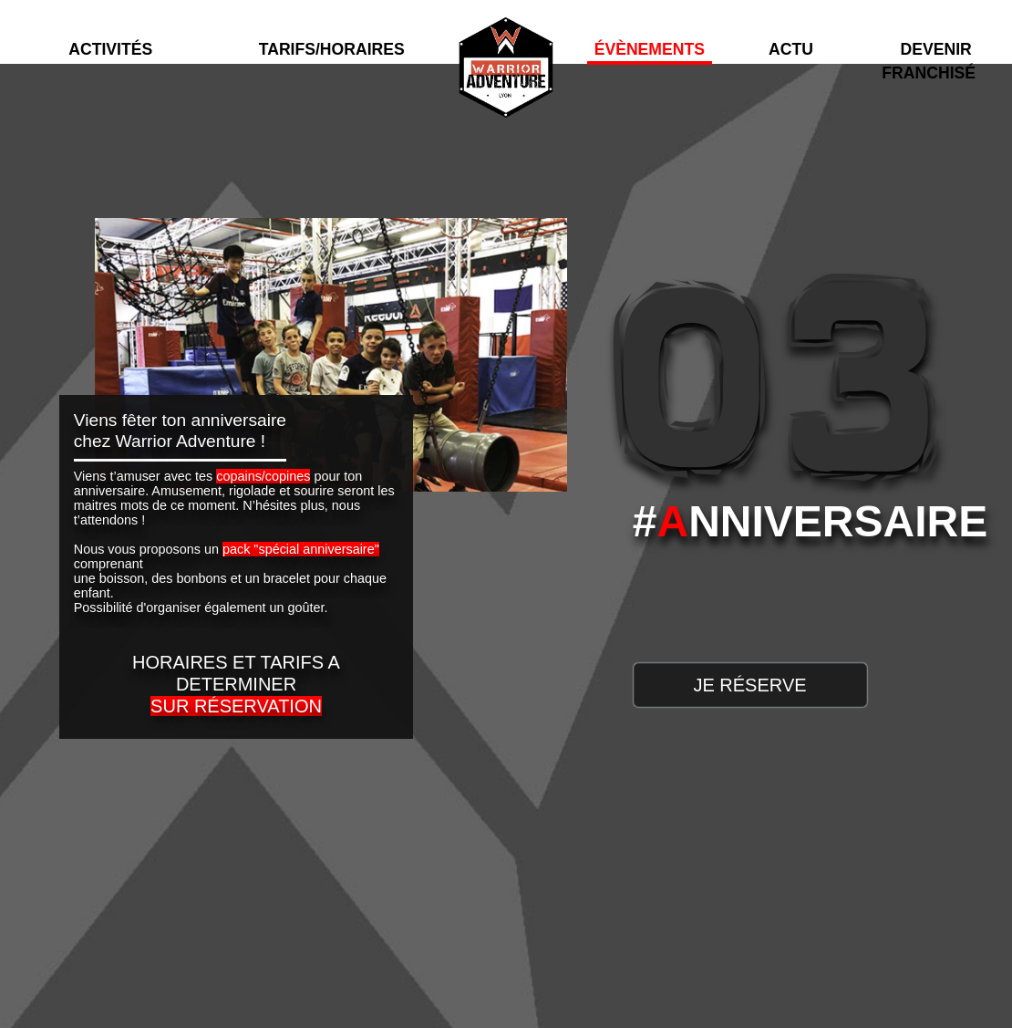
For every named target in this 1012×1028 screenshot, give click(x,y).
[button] (111, 30)
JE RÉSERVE (749, 685)
